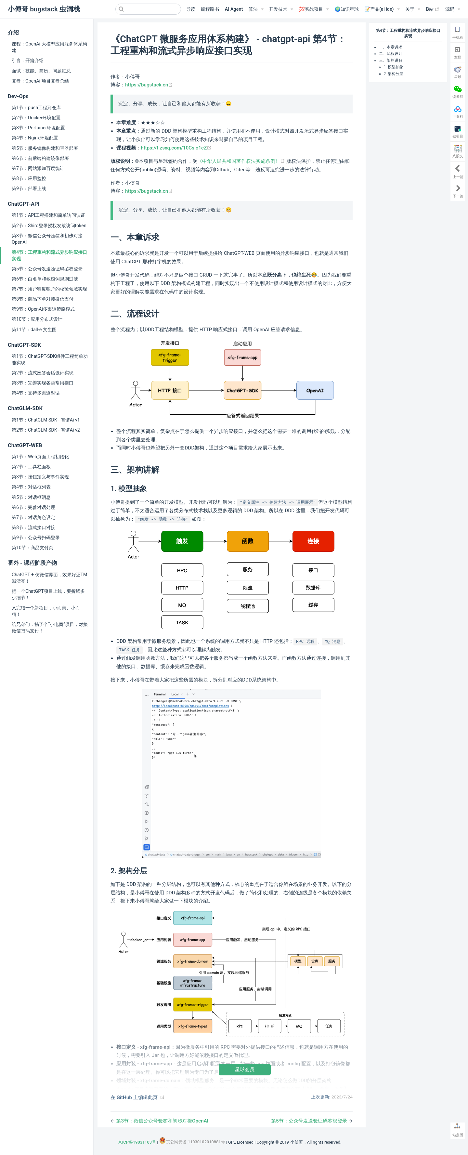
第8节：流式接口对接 (33, 527)
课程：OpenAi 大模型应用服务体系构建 (49, 47)
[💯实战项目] (314, 9)
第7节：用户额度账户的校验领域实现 (49, 289)
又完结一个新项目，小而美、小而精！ (46, 611)
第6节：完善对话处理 (33, 507)
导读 (190, 9)
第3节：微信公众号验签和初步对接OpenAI (47, 239)
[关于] (412, 9)
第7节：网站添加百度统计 (38, 168)
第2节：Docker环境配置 (36, 117)
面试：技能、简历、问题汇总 (41, 70)
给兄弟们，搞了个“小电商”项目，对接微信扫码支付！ (50, 627)
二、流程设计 (390, 54)
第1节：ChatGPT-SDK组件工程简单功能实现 (50, 359)
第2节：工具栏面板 (31, 466)
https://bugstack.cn (149, 85)
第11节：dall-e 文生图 (34, 329)
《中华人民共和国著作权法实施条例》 (241, 161)
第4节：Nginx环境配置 (35, 137)
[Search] (148, 9)
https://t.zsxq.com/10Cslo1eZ (176, 148)
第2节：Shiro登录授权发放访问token (49, 225)
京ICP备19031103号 (137, 1142)
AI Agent (234, 9)
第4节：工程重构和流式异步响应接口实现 (49, 255)
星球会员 (244, 1069)
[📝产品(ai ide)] (381, 9)
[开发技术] (281, 9)
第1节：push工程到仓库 (36, 107)
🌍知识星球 (347, 9)
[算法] (256, 9)
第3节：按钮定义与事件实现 (40, 476)
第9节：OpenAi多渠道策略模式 (43, 309)
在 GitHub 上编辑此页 (134, 1097)
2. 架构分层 (393, 73)
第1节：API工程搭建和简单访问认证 (48, 215)
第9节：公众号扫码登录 (36, 537)
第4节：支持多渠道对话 (36, 393)
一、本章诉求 (390, 47)
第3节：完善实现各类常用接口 (42, 382)
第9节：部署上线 (29, 188)
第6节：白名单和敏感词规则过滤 (45, 278)
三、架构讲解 (390, 60)
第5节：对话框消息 (31, 497)
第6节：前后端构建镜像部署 (40, 158)
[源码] (452, 9)
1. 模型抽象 (393, 67)
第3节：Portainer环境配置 (38, 127)
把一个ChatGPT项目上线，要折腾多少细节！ (48, 594)
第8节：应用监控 (29, 178)
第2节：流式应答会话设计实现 (42, 372)
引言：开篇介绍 (28, 60)
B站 (433, 9)
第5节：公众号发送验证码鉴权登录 (47, 268)
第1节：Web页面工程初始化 (40, 456)
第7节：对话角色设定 (33, 517)
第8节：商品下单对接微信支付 (42, 299)
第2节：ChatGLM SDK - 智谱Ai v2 (46, 430)
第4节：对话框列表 (31, 486)
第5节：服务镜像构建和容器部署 (45, 148)
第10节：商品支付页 (32, 547)
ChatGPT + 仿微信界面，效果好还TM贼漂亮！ (49, 578)
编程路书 (210, 9)
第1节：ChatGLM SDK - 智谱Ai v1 (46, 419)
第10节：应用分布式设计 (37, 319)
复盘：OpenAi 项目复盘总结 (40, 81)
